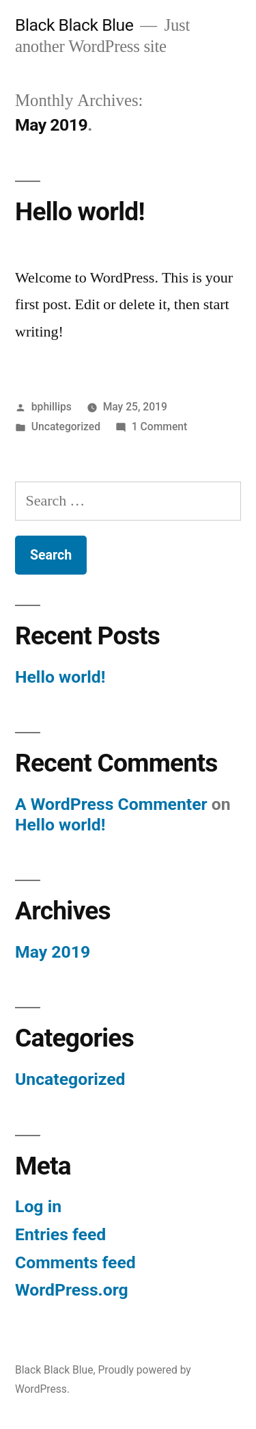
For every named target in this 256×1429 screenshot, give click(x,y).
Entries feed (60, 1234)
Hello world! (80, 211)
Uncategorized (65, 426)
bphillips (51, 406)
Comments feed (75, 1262)
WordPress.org (71, 1290)
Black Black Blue (74, 25)
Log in (38, 1206)
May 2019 (52, 952)
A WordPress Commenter (111, 804)
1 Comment (159, 426)
